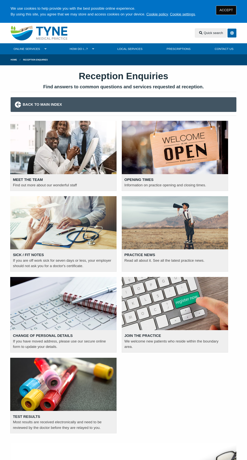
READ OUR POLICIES (185, 356)
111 (38, 378)
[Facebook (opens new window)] (14, 444)
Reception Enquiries (35, 60)
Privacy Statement (47, 432)
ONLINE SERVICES (27, 48)
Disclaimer (72, 432)
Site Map (142, 432)
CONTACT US (224, 48)
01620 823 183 (29, 372)
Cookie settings (182, 14)
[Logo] (39, 33)
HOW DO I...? (79, 48)
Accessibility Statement (100, 432)
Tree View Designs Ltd (43, 444)
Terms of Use (20, 432)
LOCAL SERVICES (129, 48)
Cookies (127, 432)
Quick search (211, 33)
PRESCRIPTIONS (178, 48)
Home (14, 60)
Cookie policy (157, 14)
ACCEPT (226, 10)
